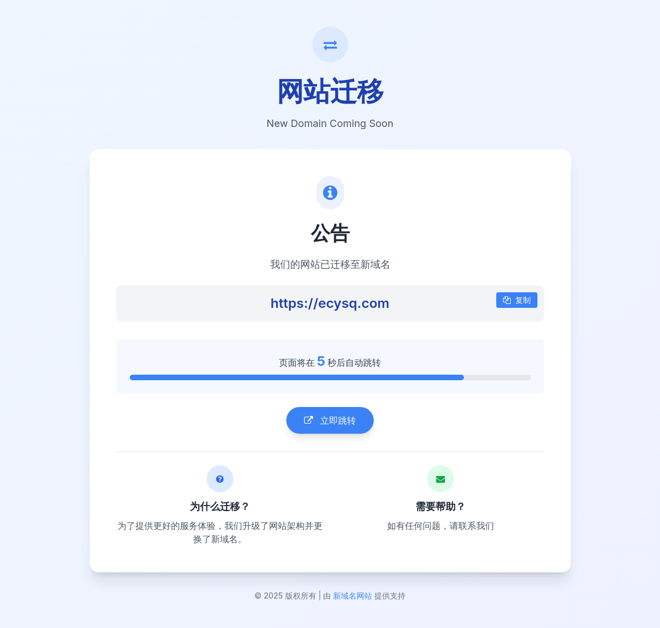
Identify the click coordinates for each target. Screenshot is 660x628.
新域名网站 (352, 599)
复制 (517, 300)
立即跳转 (329, 420)
